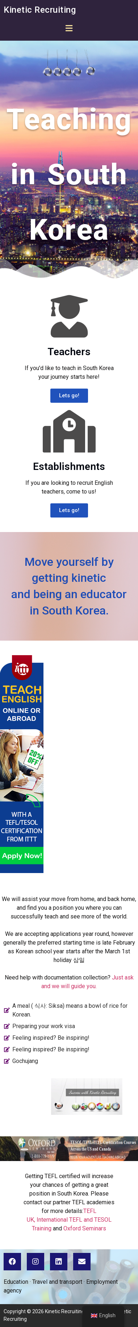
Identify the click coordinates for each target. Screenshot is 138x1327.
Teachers (69, 352)
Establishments (69, 466)
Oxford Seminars (84, 1228)
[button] (69, 28)
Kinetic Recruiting (40, 10)
